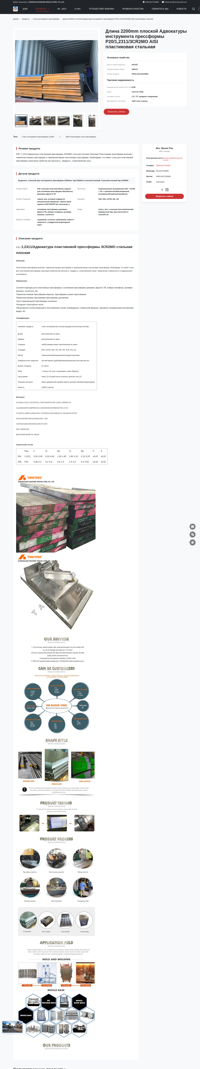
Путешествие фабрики (101, 9)
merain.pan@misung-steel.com (176, 2)
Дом (25, 9)
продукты (25, 19)
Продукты (41, 9)
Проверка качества (133, 9)
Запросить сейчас (164, 196)
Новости (181, 9)
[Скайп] (193, 534)
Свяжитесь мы (160, 9)
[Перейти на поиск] (193, 9)
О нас (78, 9)
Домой (15, 19)
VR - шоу (61, 9)
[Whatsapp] (193, 542)
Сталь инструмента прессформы (46, 19)
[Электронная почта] (193, 527)
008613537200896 (163, 165)
